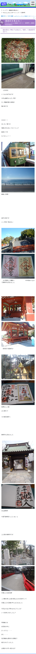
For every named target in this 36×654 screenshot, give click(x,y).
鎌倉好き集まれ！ (14, 10)
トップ (5, 10)
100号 (10, 16)
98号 (3, 16)
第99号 (23, 12)
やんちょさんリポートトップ (11, 12)
